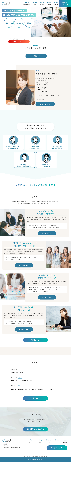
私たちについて (26, 3)
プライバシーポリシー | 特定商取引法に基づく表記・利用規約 (35, 473)
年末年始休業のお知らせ (17, 389)
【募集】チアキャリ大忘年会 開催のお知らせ (22, 398)
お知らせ (56, 3)
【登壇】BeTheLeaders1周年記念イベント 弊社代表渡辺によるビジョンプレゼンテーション (34, 406)
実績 (35, 3)
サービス (41, 3)
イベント (49, 3)
